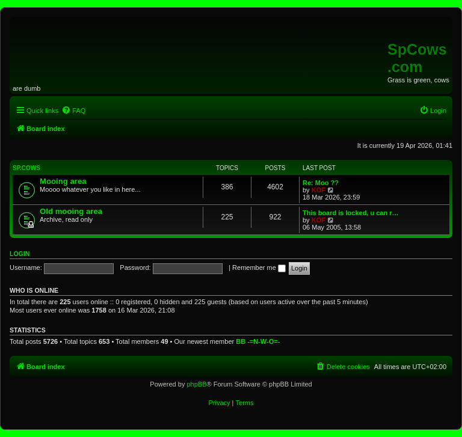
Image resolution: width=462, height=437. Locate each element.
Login (19, 253)
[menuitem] (73, 110)
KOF (318, 190)
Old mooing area (71, 211)
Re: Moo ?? (321, 182)
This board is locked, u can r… (351, 212)
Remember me (259, 267)
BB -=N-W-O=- (258, 341)
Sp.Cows (26, 168)
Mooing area (63, 181)
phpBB (196, 384)
